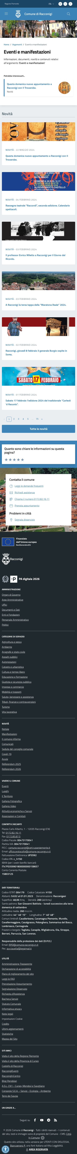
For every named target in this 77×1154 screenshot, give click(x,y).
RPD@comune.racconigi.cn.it (23, 945)
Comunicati (7, 744)
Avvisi (5, 759)
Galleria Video (9, 806)
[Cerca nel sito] (68, 14)
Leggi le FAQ (8, 979)
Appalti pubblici (9, 657)
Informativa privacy (12, 1009)
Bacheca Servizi (10, 999)
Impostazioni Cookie (12, 1019)
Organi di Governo (11, 595)
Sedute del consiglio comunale (17, 749)
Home (6, 44)
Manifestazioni (9, 734)
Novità (10, 149)
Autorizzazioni (9, 662)
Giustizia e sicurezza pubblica (16, 682)
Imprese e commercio (13, 687)
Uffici (4, 605)
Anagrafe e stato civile (13, 652)
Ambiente (7, 647)
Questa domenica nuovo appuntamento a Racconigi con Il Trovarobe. (29, 86)
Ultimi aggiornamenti (13, 1029)
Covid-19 (6, 754)
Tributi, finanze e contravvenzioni (19, 702)
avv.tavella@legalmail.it (19, 948)
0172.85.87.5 (13, 836)
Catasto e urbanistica (13, 667)
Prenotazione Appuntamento (17, 984)
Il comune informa (11, 739)
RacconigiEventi (10, 1071)
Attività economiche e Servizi (17, 811)
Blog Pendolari (9, 1081)
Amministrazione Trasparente (17, 964)
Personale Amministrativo (15, 620)
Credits (5, 1024)
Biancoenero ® (17, 1145)
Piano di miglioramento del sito (18, 974)
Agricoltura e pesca (12, 642)
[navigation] (6, 13)
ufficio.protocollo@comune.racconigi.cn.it (30, 851)
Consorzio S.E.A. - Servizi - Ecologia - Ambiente (26, 1091)
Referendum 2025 (11, 764)
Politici (5, 625)
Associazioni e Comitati (14, 816)
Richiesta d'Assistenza (13, 994)
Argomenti (17, 44)
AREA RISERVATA (36, 1149)
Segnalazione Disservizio (14, 989)
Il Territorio (7, 796)
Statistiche (7, 1034)
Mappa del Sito (9, 1039)
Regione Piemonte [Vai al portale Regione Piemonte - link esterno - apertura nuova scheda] (12, 3)
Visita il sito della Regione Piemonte (20, 1056)
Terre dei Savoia (10, 1096)
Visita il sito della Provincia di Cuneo (20, 1061)
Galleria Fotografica (12, 801)
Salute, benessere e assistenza (18, 697)
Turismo (6, 707)
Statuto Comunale (11, 1004)
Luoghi (5, 791)
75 (37, 419)
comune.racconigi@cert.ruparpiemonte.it (29, 848)
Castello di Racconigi (12, 1066)
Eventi (5, 786)
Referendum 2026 (11, 769)
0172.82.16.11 (13, 833)
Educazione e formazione (15, 677)
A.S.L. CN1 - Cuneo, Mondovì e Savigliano (23, 1086)
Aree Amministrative (12, 600)
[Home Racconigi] (32, 14)
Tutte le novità (38, 429)
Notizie (5, 729)
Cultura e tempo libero (13, 672)
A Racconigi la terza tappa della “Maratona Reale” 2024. (36, 305)
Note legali (7, 1014)
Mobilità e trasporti (11, 692)
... (33, 419)
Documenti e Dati (11, 610)
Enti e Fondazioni (11, 615)
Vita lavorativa (9, 712)
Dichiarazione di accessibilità (16, 969)
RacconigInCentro (11, 1076)
